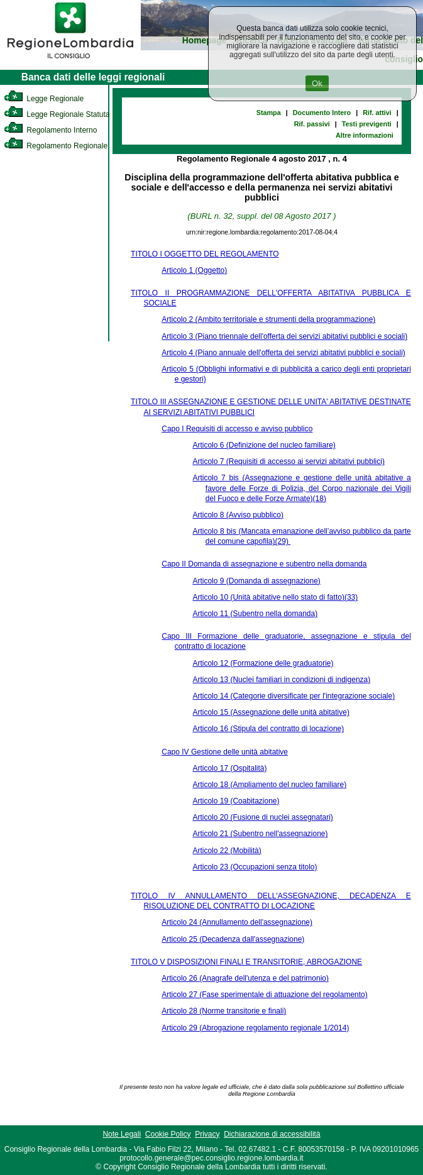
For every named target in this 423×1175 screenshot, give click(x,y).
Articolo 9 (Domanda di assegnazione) (256, 580)
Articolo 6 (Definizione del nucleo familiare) (263, 445)
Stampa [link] (268, 112)
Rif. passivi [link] (312, 124)
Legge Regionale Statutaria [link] (61, 114)
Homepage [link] (204, 40)
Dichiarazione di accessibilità (272, 1134)
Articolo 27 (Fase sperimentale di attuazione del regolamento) (265, 994)
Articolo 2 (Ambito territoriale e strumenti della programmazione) (268, 319)
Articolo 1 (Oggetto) (194, 270)
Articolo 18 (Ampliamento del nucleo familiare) (269, 784)
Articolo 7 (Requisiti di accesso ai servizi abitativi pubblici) (288, 461)
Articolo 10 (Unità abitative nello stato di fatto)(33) (275, 597)
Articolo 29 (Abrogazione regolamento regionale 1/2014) (255, 1027)
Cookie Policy (168, 1134)
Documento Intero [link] (322, 112)
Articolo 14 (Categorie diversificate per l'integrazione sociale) (293, 696)
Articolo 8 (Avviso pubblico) (237, 514)
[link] (70, 60)
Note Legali (121, 1134)
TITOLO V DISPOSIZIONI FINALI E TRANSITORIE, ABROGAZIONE (246, 961)
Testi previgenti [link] (367, 124)
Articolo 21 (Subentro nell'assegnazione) (259, 833)
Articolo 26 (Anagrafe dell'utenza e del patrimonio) (245, 978)
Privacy (207, 1134)
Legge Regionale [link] (44, 98)
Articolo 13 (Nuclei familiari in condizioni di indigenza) (281, 679)
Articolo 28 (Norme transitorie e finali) (224, 1011)
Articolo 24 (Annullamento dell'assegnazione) (237, 922)
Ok (317, 83)
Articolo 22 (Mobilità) (226, 850)
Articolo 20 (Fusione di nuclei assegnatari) (262, 817)
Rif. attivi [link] (377, 112)
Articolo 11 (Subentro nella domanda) (254, 613)
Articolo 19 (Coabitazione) (235, 801)
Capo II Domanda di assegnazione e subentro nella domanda (264, 564)
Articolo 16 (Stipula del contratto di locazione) (268, 728)
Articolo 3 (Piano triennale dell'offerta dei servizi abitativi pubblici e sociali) (284, 336)
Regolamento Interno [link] (50, 130)
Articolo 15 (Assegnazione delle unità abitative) (270, 712)
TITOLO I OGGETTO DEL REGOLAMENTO (205, 254)
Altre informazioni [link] (364, 135)
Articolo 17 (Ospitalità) (229, 768)
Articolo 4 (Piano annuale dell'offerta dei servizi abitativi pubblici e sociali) (283, 352)
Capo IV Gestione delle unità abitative (225, 751)
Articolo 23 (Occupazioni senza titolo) (254, 867)
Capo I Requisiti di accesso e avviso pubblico (237, 428)
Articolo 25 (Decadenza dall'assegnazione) (233, 939)
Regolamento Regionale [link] (55, 145)
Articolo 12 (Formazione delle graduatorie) (262, 663)
